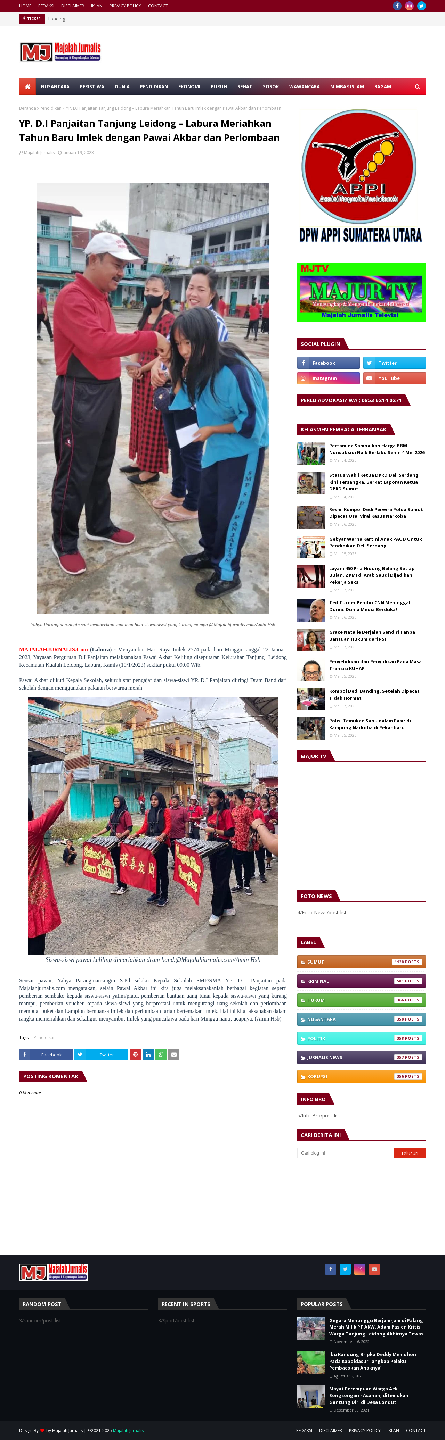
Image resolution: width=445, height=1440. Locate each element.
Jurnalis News (364, 1057)
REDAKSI (46, 6)
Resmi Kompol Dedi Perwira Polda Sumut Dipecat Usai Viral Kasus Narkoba (376, 512)
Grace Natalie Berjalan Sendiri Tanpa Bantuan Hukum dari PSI (372, 635)
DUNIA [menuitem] (122, 86)
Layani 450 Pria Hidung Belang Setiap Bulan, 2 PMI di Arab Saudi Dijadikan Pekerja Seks (372, 575)
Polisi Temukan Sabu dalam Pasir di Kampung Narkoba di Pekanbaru (370, 724)
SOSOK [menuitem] (271, 86)
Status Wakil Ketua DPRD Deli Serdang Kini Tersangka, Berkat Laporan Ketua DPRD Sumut (374, 482)
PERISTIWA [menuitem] (92, 86)
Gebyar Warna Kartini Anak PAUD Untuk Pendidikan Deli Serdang (375, 542)
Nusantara (364, 1019)
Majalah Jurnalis (39, 153)
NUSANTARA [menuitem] (55, 86)
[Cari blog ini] (345, 1153)
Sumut (364, 962)
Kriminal (364, 981)
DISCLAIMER (72, 6)
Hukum (364, 1000)
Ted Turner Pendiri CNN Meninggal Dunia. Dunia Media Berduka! (369, 606)
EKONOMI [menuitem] (189, 86)
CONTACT (158, 6)
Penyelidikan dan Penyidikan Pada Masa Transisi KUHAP (375, 665)
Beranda (27, 108)
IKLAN (97, 6)
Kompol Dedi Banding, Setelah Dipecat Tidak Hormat (374, 694)
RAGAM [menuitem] (382, 86)
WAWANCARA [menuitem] (304, 86)
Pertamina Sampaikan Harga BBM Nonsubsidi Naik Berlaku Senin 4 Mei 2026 (376, 449)
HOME (25, 6)
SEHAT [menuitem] (244, 86)
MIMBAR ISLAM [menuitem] (347, 86)
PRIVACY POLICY (125, 6)
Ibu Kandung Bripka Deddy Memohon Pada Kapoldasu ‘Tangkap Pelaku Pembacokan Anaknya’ (372, 1361)
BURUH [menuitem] (219, 86)
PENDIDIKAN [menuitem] (154, 86)
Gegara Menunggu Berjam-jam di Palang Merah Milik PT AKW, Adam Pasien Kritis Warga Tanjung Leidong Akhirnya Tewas (376, 1327)
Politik (364, 1038)
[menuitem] (27, 86)
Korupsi (364, 1076)
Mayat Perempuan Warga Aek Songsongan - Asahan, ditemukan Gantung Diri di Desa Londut (368, 1395)
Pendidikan (51, 108)
